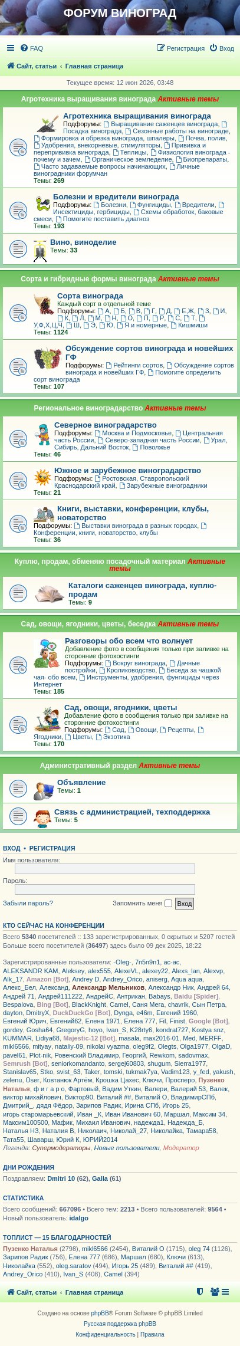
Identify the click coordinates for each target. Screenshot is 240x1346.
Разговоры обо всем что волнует (129, 640)
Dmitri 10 (61, 1178)
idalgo (79, 1218)
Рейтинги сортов (134, 365)
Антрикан (131, 996)
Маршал (176, 1114)
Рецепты (176, 729)
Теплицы (130, 152)
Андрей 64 (213, 987)
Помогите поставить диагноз (102, 218)
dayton (12, 1012)
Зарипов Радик (98, 1105)
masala (129, 1038)
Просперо (180, 1080)
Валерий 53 (188, 1088)
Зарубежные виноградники (163, 485)
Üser (33, 1080)
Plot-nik (40, 1055)
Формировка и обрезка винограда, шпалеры (104, 138)
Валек (218, 1088)
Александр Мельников (108, 987)
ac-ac (171, 962)
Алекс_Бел (19, 987)
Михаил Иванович (103, 1122)
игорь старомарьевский (38, 1114)
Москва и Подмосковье (133, 432)
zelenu (12, 1080)
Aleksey (73, 970)
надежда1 (149, 1122)
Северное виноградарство (105, 425)
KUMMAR (17, 1038)
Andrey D (85, 979)
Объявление (81, 782)
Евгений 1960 (176, 1012)
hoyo (95, 1029)
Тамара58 (201, 1130)
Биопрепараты (202, 159)
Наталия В (58, 1130)
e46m (144, 1012)
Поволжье (151, 447)
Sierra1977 (190, 1063)
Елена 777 (139, 1021)
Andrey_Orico (122, 979)
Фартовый (83, 1088)
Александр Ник (170, 987)
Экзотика (113, 736)
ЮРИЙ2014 (100, 1139)
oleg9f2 (143, 1046)
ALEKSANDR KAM (30, 970)
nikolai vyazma (108, 1046)
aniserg (156, 979)
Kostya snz (208, 1029)
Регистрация (52, 848)
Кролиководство (127, 670)
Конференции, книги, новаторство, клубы (121, 529)
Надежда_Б (185, 1122)
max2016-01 (161, 1038)
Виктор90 (79, 1097)
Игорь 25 (175, 1105)
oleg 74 (199, 1248)
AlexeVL (126, 970)
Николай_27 (128, 1130)
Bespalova (18, 1004)
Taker (92, 1071)
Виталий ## (114, 1097)
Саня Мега (148, 1004)
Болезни (109, 204)
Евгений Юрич (25, 1021)
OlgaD (221, 1046)
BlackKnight (89, 1004)
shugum (158, 1063)
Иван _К (89, 1114)
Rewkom (162, 1055)
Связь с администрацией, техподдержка (132, 811)
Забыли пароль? (28, 903)
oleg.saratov (73, 1265)
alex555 (99, 970)
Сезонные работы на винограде (177, 130)
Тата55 (13, 1139)
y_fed (201, 1071)
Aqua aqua (186, 979)
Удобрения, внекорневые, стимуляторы (97, 145)
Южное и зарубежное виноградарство (127, 470)
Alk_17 (13, 979)
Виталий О (151, 1097)
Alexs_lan (186, 970)
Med (189, 1038)
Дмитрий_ (18, 1105)
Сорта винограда (90, 295)
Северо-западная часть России (149, 440)
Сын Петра (208, 1004)
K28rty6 (141, 1029)
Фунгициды (150, 204)
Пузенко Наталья (30, 1248)
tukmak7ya (141, 1071)
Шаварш (40, 1139)
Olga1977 (194, 1046)
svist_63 (68, 1071)
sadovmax (193, 1055)
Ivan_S (116, 1029)
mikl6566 (16, 1046)
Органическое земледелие (128, 159)
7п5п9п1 (147, 962)
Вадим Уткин (121, 1088)
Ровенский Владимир (86, 1055)
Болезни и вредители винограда (116, 196)
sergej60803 (126, 1063)
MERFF (210, 1038)
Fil (162, 1021)
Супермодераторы (61, 1147)
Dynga (123, 1012)
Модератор (181, 1147)
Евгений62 (66, 1021)
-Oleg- (122, 962)
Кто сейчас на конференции (53, 925)
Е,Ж (184, 310)
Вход (11, 848)
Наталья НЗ (21, 1130)
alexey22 (155, 970)
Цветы (78, 736)
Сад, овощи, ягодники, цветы (120, 707)
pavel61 (14, 1055)
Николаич (92, 1130)
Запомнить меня (142, 903)
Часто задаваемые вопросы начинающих (100, 166)
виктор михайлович (32, 1097)
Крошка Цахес (117, 1080)
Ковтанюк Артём (67, 1080)
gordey (13, 1029)
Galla (100, 1178)
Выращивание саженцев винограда (160, 123)
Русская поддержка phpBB (120, 1324)
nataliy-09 (69, 1046)
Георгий (134, 1055)
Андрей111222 (60, 996)
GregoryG (71, 1029)
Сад (114, 729)
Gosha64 (40, 1029)
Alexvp (213, 970)
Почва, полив (202, 138)
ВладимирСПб (193, 1097)
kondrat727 (172, 1029)
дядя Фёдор (55, 1105)
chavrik (178, 1004)
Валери (155, 1088)
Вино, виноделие (83, 242)
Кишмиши (189, 325)
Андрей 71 (19, 996)
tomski (113, 1071)
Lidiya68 (47, 1038)
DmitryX (37, 1012)
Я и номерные (142, 325)
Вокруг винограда (135, 663)
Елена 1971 (103, 1021)
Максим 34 (209, 1114)
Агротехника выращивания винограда (137, 115)
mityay (41, 1046)
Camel (119, 1004)
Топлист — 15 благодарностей (57, 1237)
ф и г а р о (49, 1088)
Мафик (61, 1122)
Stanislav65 (20, 1071)
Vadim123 (175, 1071)
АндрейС (99, 996)
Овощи (142, 729)
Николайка (166, 1130)
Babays (159, 996)
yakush (223, 1071)
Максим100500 (25, 1122)
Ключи (152, 1080)
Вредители (195, 204)
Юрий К (68, 1139)
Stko (46, 1071)
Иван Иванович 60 (132, 1114)
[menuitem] (31, 48)
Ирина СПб (142, 1105)
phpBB (100, 1313)
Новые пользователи (127, 1147)
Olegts (166, 1046)
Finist (177, 1021)
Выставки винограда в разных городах (135, 525)
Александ (54, 987)
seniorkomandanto (78, 1063)
